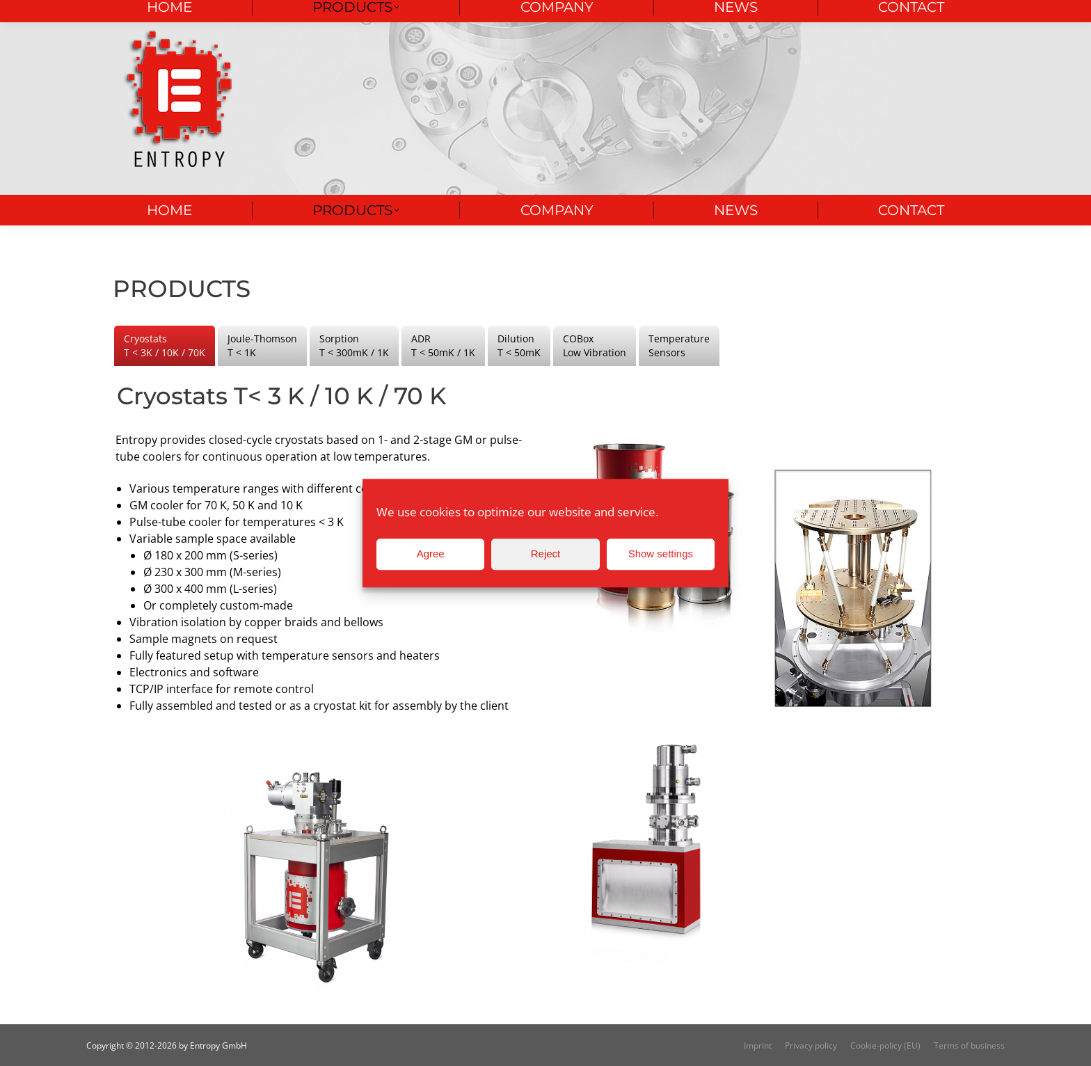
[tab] (164, 345)
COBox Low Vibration (594, 345)
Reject (546, 553)
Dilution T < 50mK (519, 345)
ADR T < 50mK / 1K (443, 345)
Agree (431, 553)
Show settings (660, 553)
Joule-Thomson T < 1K (262, 345)
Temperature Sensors (679, 345)
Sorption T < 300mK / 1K (354, 345)
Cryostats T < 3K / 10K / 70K (164, 345)
